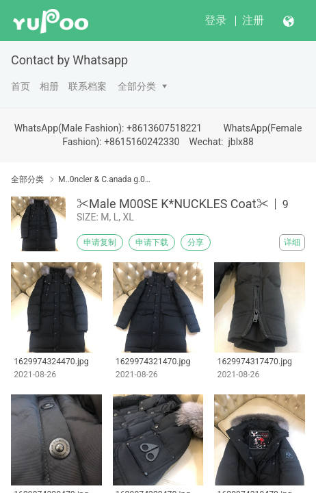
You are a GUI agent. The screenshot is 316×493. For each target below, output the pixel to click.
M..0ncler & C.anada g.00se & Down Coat (105, 179)
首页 (20, 86)
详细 (292, 242)
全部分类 (137, 86)
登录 (215, 20)
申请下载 (151, 242)
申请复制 (99, 242)
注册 (253, 20)
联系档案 (87, 86)
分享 (195, 242)
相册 (49, 86)
